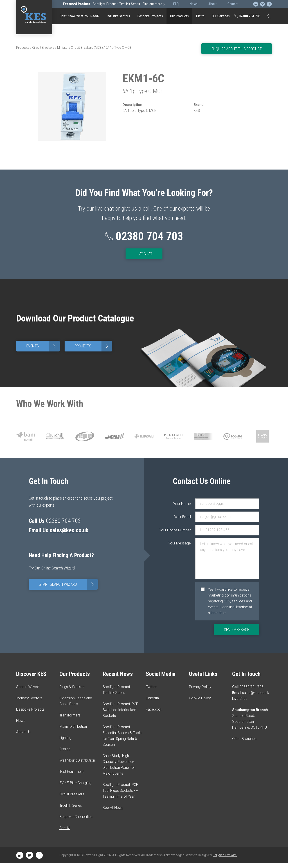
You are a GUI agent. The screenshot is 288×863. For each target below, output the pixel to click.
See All (64, 828)
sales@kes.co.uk (69, 530)
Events (43, 346)
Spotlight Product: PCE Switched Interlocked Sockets (120, 710)
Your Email (182, 517)
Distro (200, 16)
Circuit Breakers (43, 47)
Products (22, 47)
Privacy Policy (200, 687)
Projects (93, 346)
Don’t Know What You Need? (79, 16)
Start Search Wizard (68, 584)
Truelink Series (70, 805)
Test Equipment (71, 771)
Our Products (179, 16)
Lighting (65, 738)
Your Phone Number (182, 530)
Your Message (182, 543)
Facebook (154, 709)
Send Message (236, 629)
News (20, 720)
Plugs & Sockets (72, 687)
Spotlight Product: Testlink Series (114, 4)
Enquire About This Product (237, 48)
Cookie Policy (200, 698)
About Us (23, 732)
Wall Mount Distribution (77, 760)
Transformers (70, 715)
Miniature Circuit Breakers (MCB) (80, 47)
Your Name (182, 504)
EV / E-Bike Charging (75, 783)
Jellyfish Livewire (225, 855)
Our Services (221, 16)
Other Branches (244, 739)
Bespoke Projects (150, 16)
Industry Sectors (118, 16)
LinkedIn (152, 698)
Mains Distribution (73, 726)
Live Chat (144, 253)
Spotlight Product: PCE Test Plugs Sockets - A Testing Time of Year (120, 791)
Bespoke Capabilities (75, 817)
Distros (64, 749)
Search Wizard (27, 687)
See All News (113, 808)
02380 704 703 (247, 16)
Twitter (151, 687)
